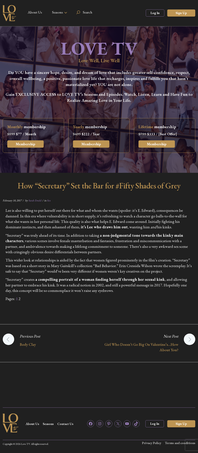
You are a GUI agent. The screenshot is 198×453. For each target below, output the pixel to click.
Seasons (57, 12)
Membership (25, 144)
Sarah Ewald (34, 200)
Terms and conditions (180, 443)
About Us (35, 12)
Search (87, 12)
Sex (48, 200)
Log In (155, 13)
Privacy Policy (151, 443)
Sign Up (181, 13)
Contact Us (65, 424)
